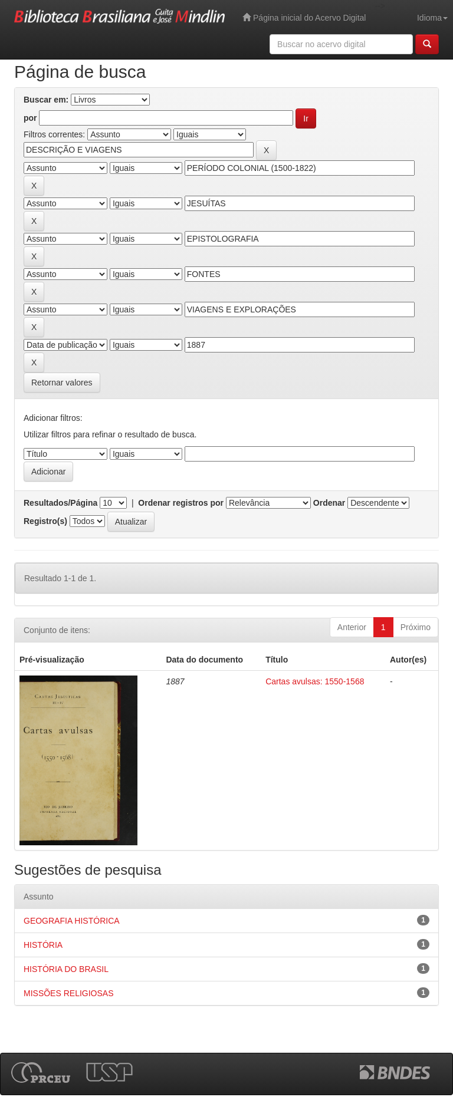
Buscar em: (46, 99)
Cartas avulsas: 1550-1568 (314, 681)
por (30, 118)
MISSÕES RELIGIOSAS (69, 993)
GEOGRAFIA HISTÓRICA (72, 920)
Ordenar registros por (181, 503)
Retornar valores (62, 382)
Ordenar (329, 503)
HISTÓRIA (43, 945)
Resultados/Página (60, 503)
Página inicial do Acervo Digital (304, 17)
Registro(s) (45, 521)
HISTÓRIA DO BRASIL (66, 969)
